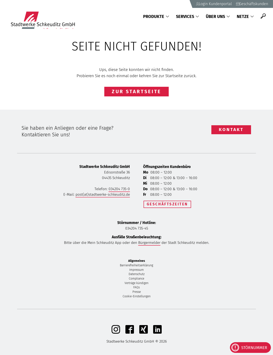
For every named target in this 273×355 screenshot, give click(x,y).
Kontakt (231, 129)
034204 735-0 (119, 190)
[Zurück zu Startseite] (45, 16)
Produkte (156, 16)
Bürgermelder (149, 244)
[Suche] (263, 16)
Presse (136, 293)
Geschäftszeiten (167, 204)
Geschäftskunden (249, 3)
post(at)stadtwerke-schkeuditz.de (103, 195)
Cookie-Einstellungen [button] (137, 297)
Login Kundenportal (206, 3)
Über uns (218, 16)
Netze (245, 16)
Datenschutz (137, 275)
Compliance (136, 279)
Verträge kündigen (136, 284)
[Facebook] (129, 333)
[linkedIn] (157, 333)
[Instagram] (116, 333)
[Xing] (143, 333)
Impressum (136, 271)
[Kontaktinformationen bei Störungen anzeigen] (250, 347)
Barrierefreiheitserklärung (136, 266)
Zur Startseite (136, 91)
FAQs (136, 288)
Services (187, 16)
